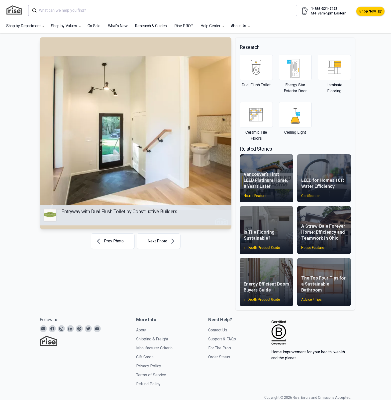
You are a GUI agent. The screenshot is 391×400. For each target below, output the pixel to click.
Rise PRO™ (183, 25)
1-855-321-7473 (324, 9)
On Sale (94, 25)
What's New (118, 25)
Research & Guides (151, 25)
